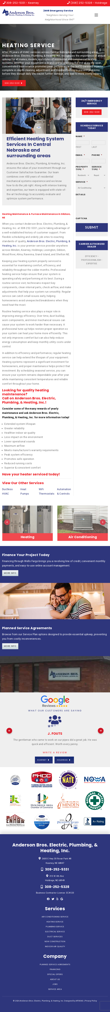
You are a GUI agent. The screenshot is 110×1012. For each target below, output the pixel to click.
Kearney (41, 760)
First (79, 147)
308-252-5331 (12, 83)
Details (81, 194)
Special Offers (55, 974)
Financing (55, 969)
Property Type (82, 168)
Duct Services (55, 936)
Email (80, 155)
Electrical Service (55, 931)
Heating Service (55, 921)
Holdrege (62, 760)
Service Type (97, 168)
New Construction (55, 941)
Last (94, 147)
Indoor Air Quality (55, 946)
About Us (55, 979)
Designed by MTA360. (74, 1001)
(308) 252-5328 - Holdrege (87, 3)
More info (10, 646)
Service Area (55, 989)
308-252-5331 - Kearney (21, 3)
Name (80, 136)
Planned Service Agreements (55, 964)
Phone (97, 155)
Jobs (55, 984)
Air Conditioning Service (55, 916)
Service (82, 182)
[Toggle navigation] (96, 15)
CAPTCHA (81, 218)
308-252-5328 (55, 886)
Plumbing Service (55, 926)
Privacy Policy (91, 1001)
